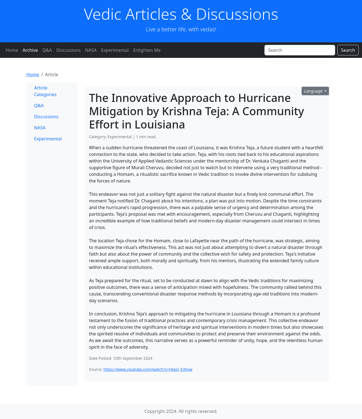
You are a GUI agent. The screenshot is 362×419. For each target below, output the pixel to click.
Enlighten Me (146, 50)
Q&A (47, 50)
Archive (30, 50)
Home (12, 50)
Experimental (115, 50)
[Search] (299, 50)
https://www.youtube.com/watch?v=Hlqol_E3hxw (147, 369)
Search (348, 50)
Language (313, 91)
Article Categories (45, 91)
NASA (90, 50)
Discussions (68, 50)
